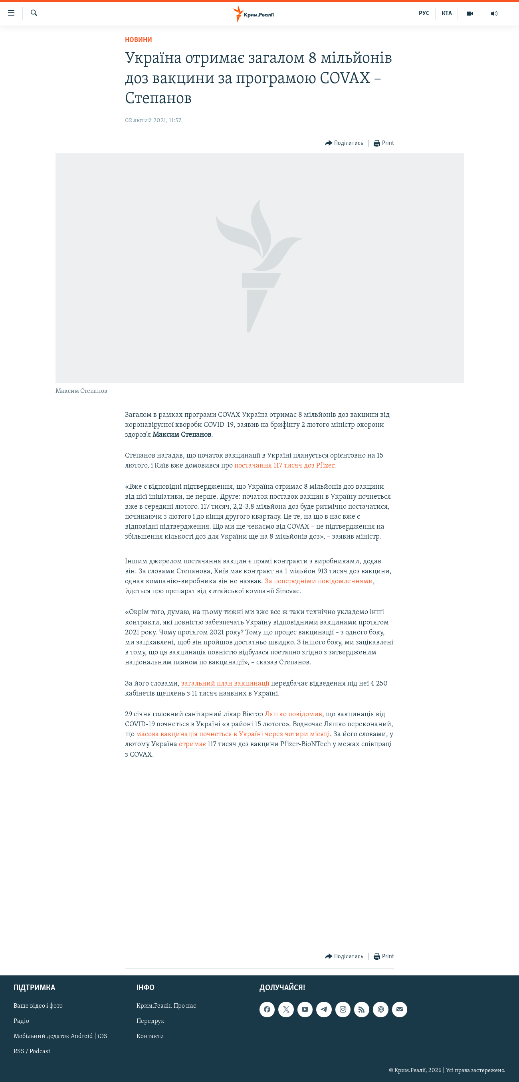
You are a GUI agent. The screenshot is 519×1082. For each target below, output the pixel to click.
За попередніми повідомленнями (319, 581)
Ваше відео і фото (38, 1006)
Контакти (150, 1037)
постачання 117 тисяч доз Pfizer (284, 466)
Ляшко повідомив (293, 714)
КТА (447, 13)
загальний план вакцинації (225, 684)
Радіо (21, 1021)
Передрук (150, 1021)
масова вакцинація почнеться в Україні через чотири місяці (233, 734)
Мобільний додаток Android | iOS (60, 1037)
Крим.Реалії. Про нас (166, 1006)
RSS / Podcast (32, 1052)
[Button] (344, 143)
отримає (193, 744)
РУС (424, 13)
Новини (138, 40)
